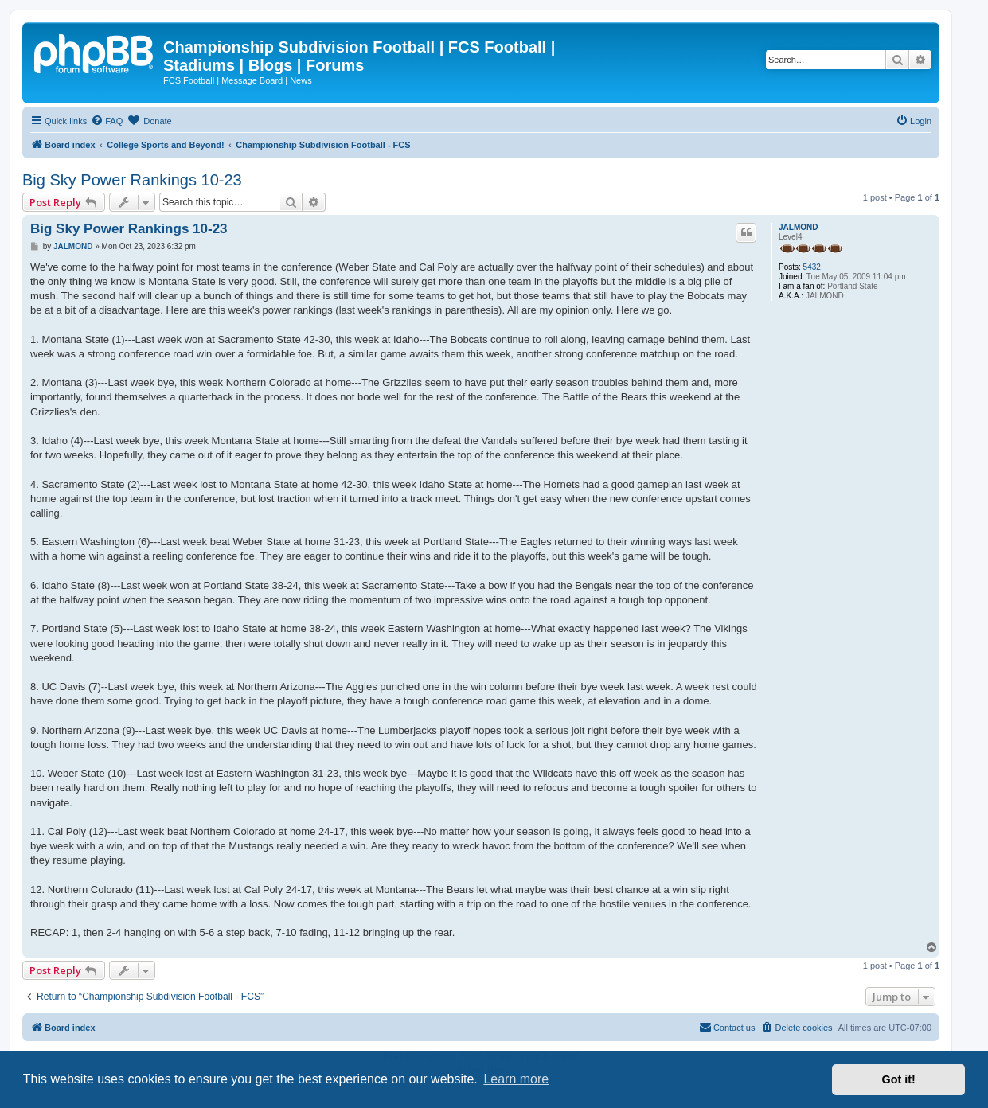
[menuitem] (107, 121)
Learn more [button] (516, 1079)
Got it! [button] (899, 1079)
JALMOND (798, 227)
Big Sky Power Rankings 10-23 (132, 180)
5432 (812, 267)
